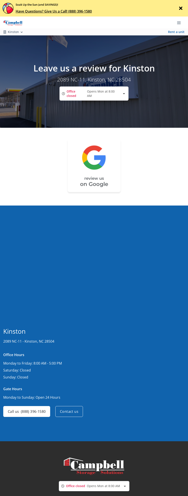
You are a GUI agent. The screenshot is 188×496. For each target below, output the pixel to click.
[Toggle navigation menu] (181, 22)
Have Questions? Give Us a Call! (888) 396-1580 (54, 11)
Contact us (69, 411)
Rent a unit (176, 32)
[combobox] (94, 93)
